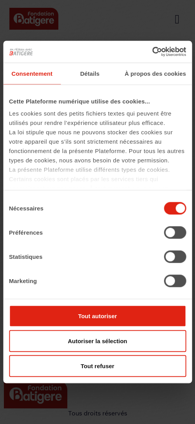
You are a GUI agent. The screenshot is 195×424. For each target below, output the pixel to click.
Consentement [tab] (32, 73)
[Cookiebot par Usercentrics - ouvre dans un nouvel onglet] (152, 52)
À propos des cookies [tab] (155, 73)
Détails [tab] (90, 73)
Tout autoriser (97, 315)
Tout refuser (97, 365)
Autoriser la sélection (97, 340)
